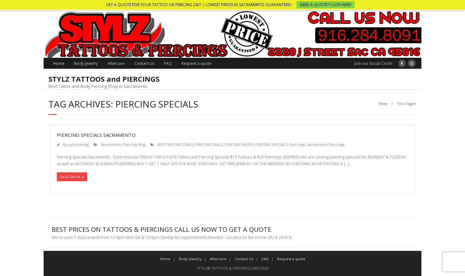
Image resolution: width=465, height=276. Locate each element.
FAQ (168, 63)
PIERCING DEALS (209, 144)
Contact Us (144, 63)
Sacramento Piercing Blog (123, 144)
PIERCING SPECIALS (271, 144)
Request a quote (196, 63)
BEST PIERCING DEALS (175, 144)
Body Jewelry (86, 63)
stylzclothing (78, 144)
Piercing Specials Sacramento (96, 135)
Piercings (297, 144)
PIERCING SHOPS (239, 144)
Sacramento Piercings (325, 144)
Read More (70, 176)
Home (59, 63)
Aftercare (116, 63)
